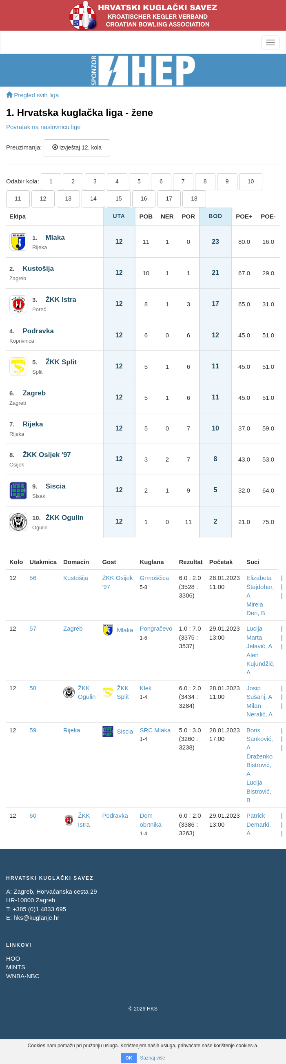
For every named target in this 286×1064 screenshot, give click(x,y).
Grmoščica (154, 577)
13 (68, 198)
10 (251, 181)
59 (32, 730)
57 (32, 628)
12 (43, 198)
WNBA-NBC (23, 976)
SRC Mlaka (155, 730)
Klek (145, 688)
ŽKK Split (61, 362)
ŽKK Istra (60, 299)
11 (18, 198)
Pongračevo (156, 628)
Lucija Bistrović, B (258, 791)
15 (118, 198)
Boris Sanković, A (259, 739)
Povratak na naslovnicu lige (43, 126)
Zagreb (34, 393)
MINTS (15, 967)
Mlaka (54, 237)
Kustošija (38, 268)
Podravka (38, 331)
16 (144, 198)
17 (169, 198)
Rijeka (32, 424)
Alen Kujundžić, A (260, 663)
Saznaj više (152, 1058)
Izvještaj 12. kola (77, 147)
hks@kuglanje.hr (36, 917)
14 (93, 198)
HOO (13, 958)
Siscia (55, 486)
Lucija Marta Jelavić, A (259, 637)
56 (32, 577)
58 (32, 688)
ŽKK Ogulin (64, 518)
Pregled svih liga (32, 94)
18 (194, 198)
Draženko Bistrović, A (259, 765)
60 (32, 815)
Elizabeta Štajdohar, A (260, 586)
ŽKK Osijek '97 (46, 455)
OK (128, 1057)
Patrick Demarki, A (258, 824)
